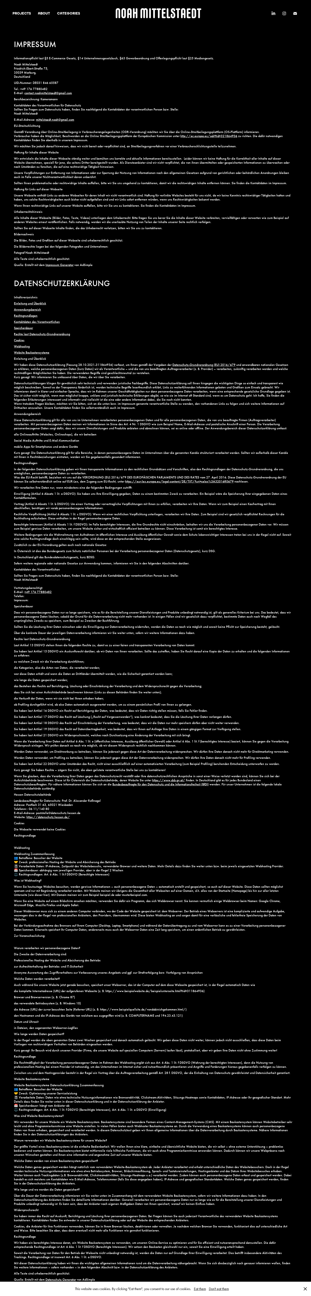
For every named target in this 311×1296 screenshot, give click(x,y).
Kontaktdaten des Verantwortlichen (37, 322)
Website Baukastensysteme (31, 352)
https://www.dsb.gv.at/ (168, 780)
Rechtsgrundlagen (25, 316)
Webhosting (22, 346)
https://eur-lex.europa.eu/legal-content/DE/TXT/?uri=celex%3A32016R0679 (179, 481)
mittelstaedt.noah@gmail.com (55, 120)
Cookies (19, 340)
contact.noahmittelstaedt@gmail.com (48, 93)
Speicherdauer (23, 328)
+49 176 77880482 (38, 592)
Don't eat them (219, 1289)
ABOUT (44, 13)
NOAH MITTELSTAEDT (158, 13)
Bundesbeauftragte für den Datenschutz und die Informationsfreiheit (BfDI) (160, 784)
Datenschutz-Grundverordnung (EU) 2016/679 (203, 365)
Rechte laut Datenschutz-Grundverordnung (42, 334)
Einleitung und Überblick (30, 303)
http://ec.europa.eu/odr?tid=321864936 (208, 136)
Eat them (200, 1289)
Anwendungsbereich (27, 309)
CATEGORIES (68, 13)
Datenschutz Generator (60, 1279)
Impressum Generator (59, 265)
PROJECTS (21, 13)
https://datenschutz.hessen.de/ (48, 817)
